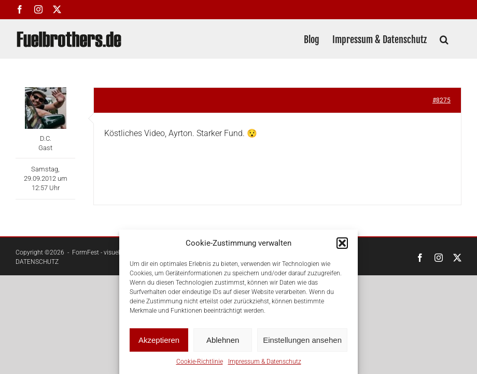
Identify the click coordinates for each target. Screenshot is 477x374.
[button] (342, 243)
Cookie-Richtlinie (199, 361)
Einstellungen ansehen (302, 340)
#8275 (441, 100)
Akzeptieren (158, 340)
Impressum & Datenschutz (264, 361)
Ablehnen (222, 340)
